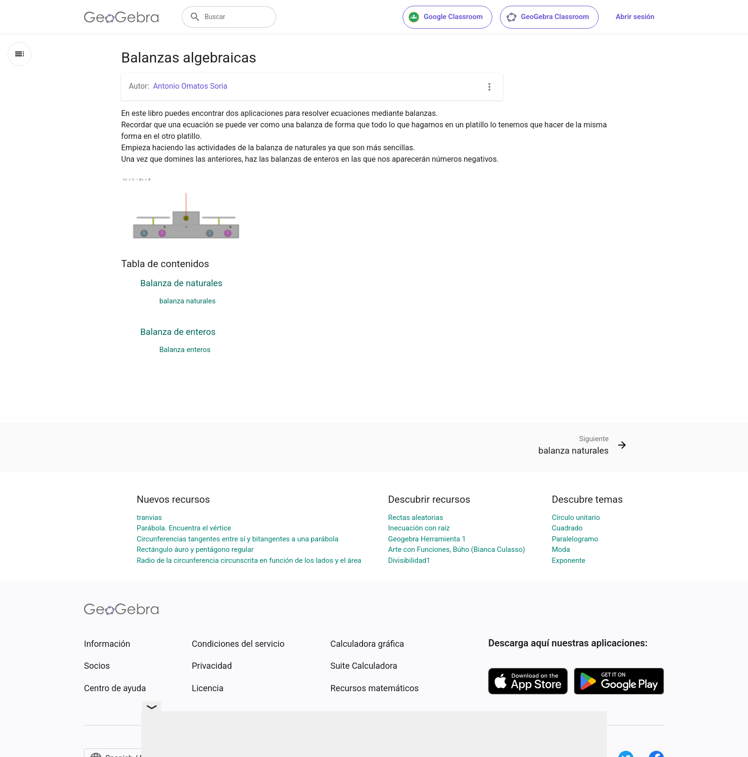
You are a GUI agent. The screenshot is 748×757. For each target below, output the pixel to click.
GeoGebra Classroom (547, 17)
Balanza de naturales (181, 283)
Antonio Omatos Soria (190, 86)
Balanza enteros (184, 349)
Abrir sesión (635, 16)
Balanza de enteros (178, 332)
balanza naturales (187, 301)
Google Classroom (445, 17)
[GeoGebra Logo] (121, 17)
